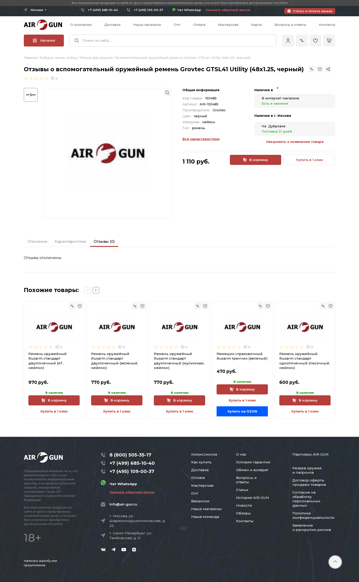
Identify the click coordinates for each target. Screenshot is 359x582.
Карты (256, 25)
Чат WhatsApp (186, 10)
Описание (37, 241)
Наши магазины (147, 25)
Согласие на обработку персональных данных (306, 499)
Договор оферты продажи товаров (309, 482)
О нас (241, 454)
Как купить (201, 462)
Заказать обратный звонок (228, 10)
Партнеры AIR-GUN (310, 454)
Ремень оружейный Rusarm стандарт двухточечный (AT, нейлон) (47, 361)
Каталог (44, 40)
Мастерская (228, 25)
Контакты (327, 25)
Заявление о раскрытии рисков (311, 527)
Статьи (242, 490)
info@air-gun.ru (123, 504)
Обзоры (243, 513)
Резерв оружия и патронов (307, 470)
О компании (81, 25)
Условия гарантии (253, 462)
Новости (244, 505)
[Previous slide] (87, 290)
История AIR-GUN (252, 497)
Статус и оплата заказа (312, 11)
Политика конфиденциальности (313, 515)
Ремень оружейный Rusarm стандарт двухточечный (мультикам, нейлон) (179, 361)
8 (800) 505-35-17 (130, 455)
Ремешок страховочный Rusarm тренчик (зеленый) (242, 356)
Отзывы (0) (104, 241)
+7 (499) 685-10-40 (103, 10)
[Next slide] (96, 290)
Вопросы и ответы (290, 25)
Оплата (199, 25)
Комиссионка (204, 454)
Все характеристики (201, 139)
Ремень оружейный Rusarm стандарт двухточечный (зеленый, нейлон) (114, 361)
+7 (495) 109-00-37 (148, 10)
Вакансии (200, 501)
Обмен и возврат (252, 470)
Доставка (112, 25)
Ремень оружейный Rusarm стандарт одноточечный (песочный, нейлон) (304, 361)
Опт (177, 25)
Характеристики (70, 241)
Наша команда (205, 516)
